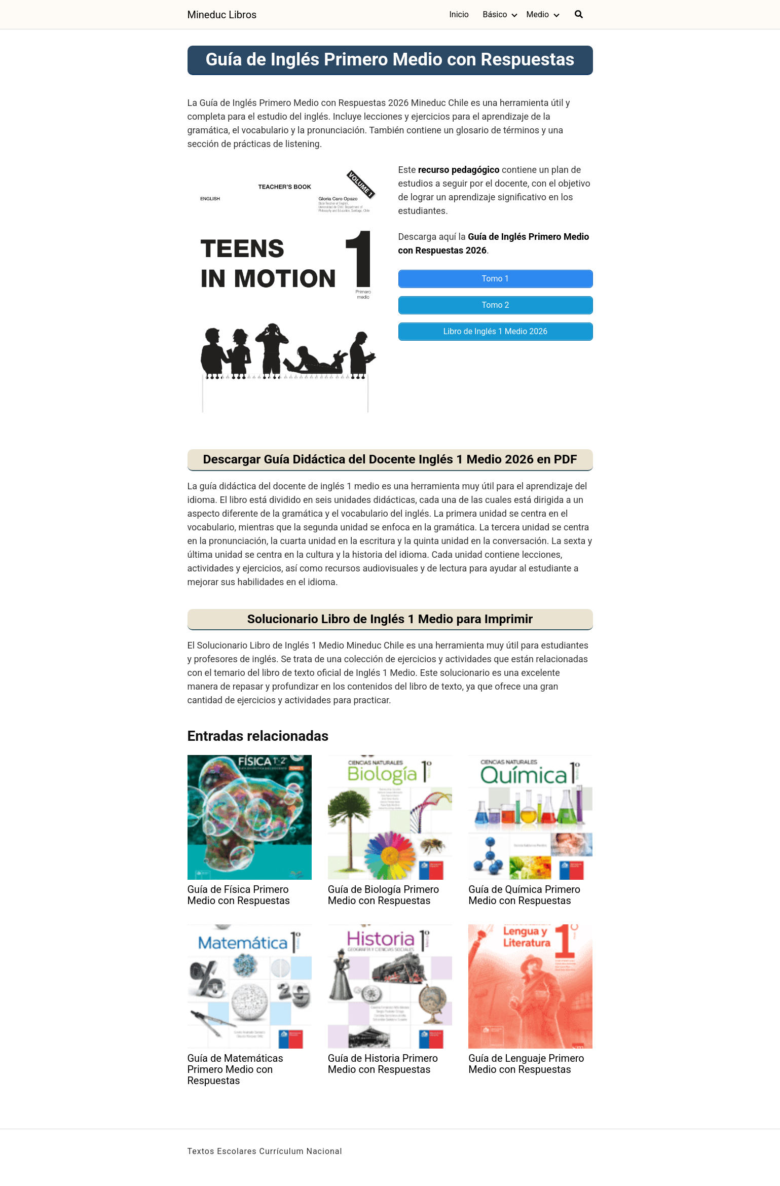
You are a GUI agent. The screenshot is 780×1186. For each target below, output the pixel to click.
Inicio (458, 14)
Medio (538, 14)
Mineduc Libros (222, 15)
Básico (494, 14)
